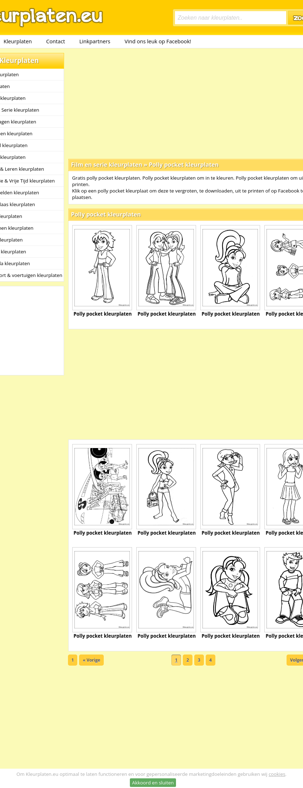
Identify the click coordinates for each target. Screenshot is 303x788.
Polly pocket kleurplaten (184, 165)
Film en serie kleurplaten (106, 165)
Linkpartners (95, 41)
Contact (55, 41)
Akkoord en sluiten (153, 782)
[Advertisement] (171, 103)
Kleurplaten (18, 41)
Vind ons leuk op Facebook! (157, 41)
